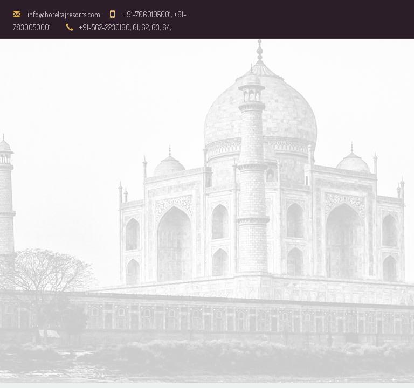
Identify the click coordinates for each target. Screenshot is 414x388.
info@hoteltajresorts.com (63, 14)
